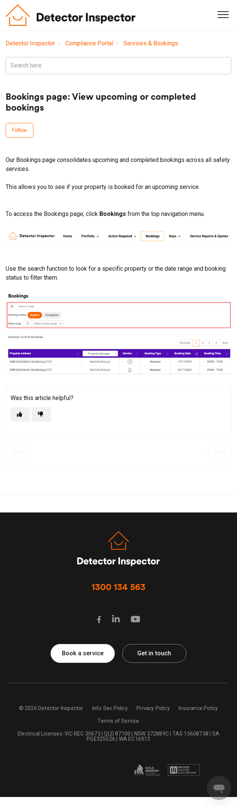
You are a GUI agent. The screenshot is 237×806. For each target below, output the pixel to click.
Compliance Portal (89, 43)
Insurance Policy (198, 708)
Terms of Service (118, 721)
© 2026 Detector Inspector (51, 708)
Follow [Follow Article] (19, 130)
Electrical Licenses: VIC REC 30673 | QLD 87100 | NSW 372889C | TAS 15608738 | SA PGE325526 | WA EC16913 (118, 736)
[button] (222, 14)
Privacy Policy (153, 708)
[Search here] (118, 65)
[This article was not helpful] (41, 414)
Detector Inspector (30, 43)
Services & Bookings (150, 43)
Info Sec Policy (110, 708)
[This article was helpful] (20, 414)
